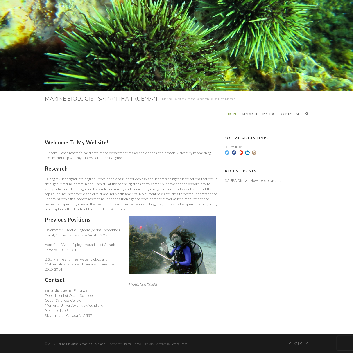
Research (249, 114)
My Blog (268, 114)
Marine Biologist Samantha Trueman (101, 98)
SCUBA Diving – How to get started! (253, 180)
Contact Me (290, 114)
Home (232, 114)
